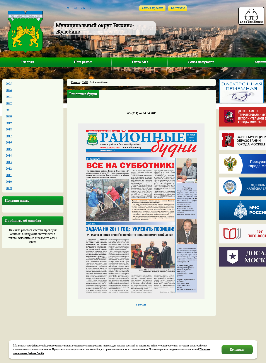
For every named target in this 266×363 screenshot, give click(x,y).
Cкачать (141, 305)
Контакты (178, 8)
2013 (9, 162)
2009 (9, 188)
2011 (9, 175)
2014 (9, 155)
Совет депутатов (201, 62)
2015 (9, 149)
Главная (27, 62)
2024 (9, 90)
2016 (9, 142)
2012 (9, 168)
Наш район (83, 62)
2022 (9, 103)
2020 (9, 116)
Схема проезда (152, 8)
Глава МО (140, 62)
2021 (9, 109)
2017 (9, 136)
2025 (9, 83)
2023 (9, 96)
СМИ (85, 82)
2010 (9, 181)
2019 (9, 123)
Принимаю (237, 349)
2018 (9, 129)
